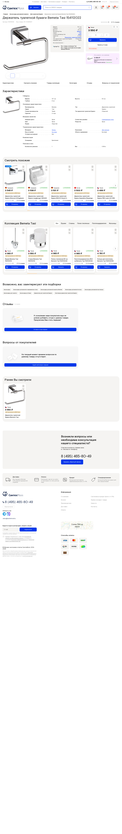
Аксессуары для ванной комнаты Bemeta (51, 289)
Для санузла (105, 130)
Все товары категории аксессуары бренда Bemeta (71, 48)
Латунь (54, 130)
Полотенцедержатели (99, 223)
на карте (79, 525)
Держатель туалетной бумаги (73, 37)
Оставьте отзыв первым (40, 329)
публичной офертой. (27, 556)
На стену (54, 132)
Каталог (63, 500)
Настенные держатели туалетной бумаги (66, 293)
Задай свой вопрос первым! (40, 365)
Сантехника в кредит (54, 2)
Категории (73, 83)
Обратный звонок (114, 1)
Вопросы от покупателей (110, 83)
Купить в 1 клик (103, 45)
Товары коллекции (53, 83)
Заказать (97, 40)
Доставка (44, 2)
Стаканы (71, 223)
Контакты (72, 2)
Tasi (80, 33)
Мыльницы (112, 223)
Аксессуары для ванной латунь (73, 289)
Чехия (79, 34)
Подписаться (28, 529)
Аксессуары (7, 289)
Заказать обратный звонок (72, 462)
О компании (35, 2)
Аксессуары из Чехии (25, 293)
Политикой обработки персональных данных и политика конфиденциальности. (19, 553)
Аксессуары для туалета (10, 293)
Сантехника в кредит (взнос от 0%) (102, 497)
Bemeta (79, 31)
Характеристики (8, 83)
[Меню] (34, 7)
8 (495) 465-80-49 (94, 1)
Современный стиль (108, 119)
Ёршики (63, 223)
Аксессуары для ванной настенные (94, 289)
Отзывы (89, 83)
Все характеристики (58, 42)
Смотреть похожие (30, 83)
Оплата (63, 510)
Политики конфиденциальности (19, 539)
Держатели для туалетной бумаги (43, 293)
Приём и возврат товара (99, 500)
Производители (66, 503)
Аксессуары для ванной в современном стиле (25, 289)
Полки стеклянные (83, 223)
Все (57, 223)
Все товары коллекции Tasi (69, 46)
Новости (94, 503)
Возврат (64, 2)
